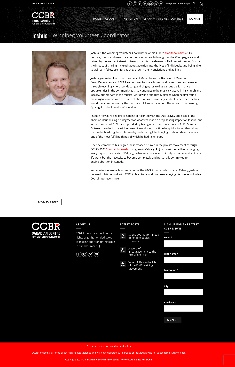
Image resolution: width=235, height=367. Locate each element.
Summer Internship (118, 149)
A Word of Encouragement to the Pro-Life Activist (142, 251)
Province (170, 302)
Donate (195, 18)
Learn (149, 18)
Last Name (171, 270)
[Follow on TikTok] (140, 3)
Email (168, 237)
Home (97, 18)
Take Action (130, 18)
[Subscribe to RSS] (155, 3)
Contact (177, 18)
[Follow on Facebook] (129, 3)
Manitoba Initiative (176, 53)
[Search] (194, 3)
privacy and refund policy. (117, 346)
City (166, 286)
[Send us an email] (150, 3)
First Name (171, 253)
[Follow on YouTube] (160, 3)
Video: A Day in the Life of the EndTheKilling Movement (142, 265)
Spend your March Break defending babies (143, 236)
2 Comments (138, 241)
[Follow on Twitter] (145, 3)
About (111, 18)
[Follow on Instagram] (135, 3)
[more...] (94, 246)
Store (162, 18)
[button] (201, 3)
